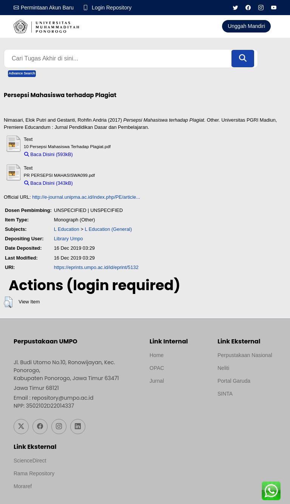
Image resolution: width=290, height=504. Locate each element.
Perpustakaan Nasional (245, 355)
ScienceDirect (30, 460)
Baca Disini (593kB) (48, 154)
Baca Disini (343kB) (48, 183)
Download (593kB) (96, 154)
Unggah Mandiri (246, 26)
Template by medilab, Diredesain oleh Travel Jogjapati (176, 399)
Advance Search (22, 73)
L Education (66, 229)
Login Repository (111, 8)
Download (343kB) (96, 183)
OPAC (157, 368)
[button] (8, 302)
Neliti (223, 368)
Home (157, 355)
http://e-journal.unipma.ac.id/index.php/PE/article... (86, 197)
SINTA (225, 393)
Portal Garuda (234, 380)
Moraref (23, 486)
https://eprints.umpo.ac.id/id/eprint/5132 (96, 267)
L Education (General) (108, 229)
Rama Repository (34, 473)
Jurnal (157, 380)
